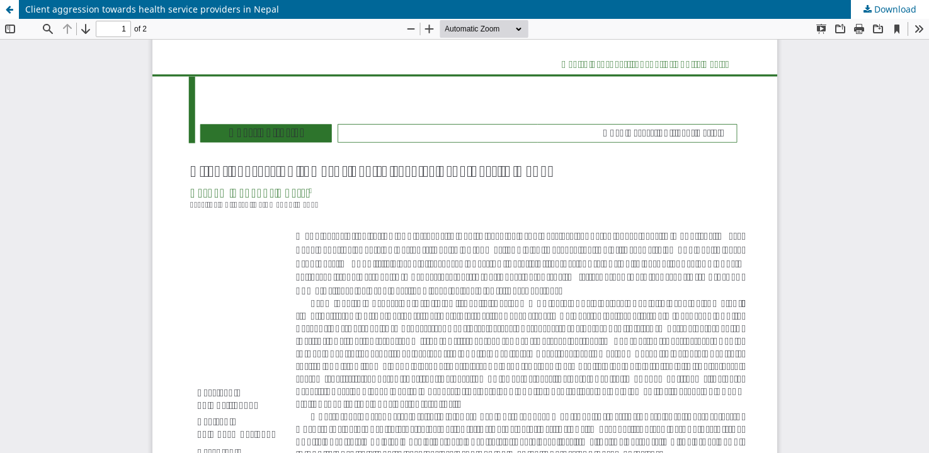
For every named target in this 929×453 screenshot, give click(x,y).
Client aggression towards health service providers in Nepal (152, 9)
